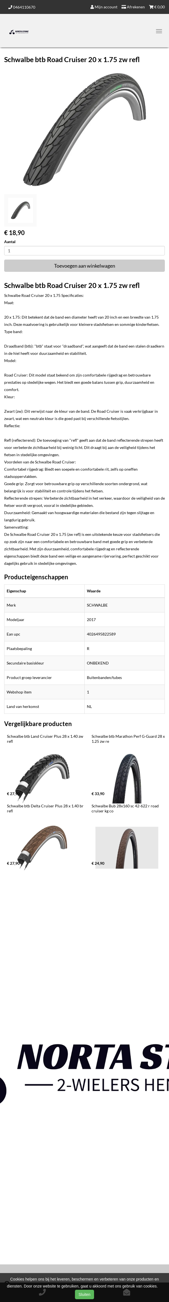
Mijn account (103, 6)
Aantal (10, 241)
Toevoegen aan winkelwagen (84, 266)
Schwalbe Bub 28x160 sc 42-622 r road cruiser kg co (126, 808)
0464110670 (21, 7)
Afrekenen (133, 6)
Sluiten (84, 1294)
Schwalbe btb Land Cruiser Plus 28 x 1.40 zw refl (45, 739)
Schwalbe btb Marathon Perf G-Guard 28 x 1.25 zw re (129, 739)
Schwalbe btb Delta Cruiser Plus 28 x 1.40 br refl (45, 808)
